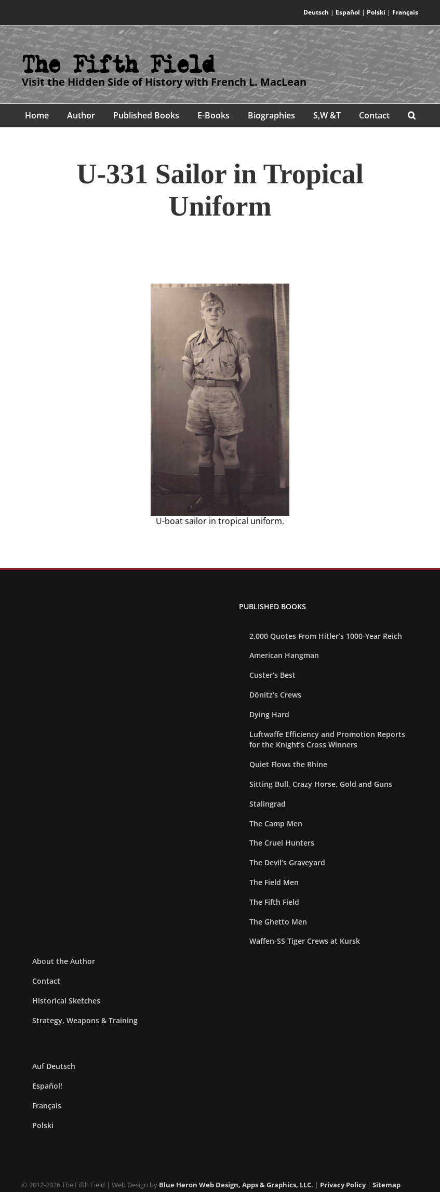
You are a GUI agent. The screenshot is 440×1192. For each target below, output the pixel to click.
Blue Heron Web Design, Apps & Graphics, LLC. (236, 1184)
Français (405, 12)
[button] (411, 115)
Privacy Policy (343, 1184)
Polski (376, 12)
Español (348, 12)
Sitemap (386, 1184)
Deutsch (316, 12)
